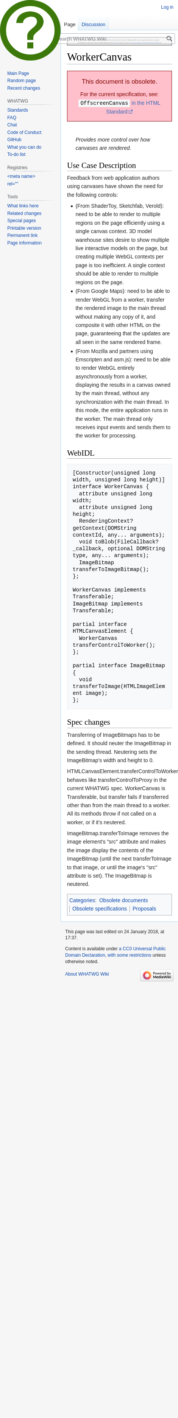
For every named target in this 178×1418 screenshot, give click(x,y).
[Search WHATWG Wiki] (114, 38)
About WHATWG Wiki (87, 973)
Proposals (144, 908)
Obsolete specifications (99, 908)
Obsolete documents (123, 900)
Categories (82, 900)
